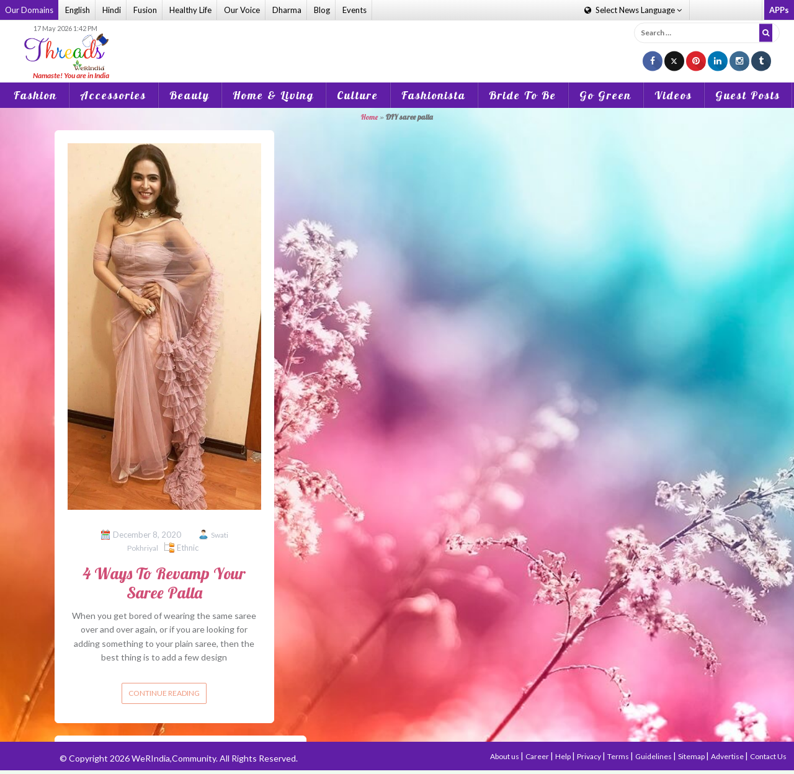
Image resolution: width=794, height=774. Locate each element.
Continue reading (164, 693)
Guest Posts (747, 95)
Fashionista (433, 95)
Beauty (189, 95)
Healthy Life (190, 10)
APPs (779, 10)
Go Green (605, 95)
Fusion (145, 10)
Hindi (111, 10)
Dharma (286, 10)
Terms (618, 756)
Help (563, 756)
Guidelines (654, 756)
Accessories (113, 95)
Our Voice (242, 10)
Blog (322, 10)
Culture (357, 95)
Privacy (589, 756)
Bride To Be (522, 95)
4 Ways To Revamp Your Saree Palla (164, 583)
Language (633, 10)
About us (505, 756)
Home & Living (273, 95)
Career (537, 756)
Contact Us (768, 756)
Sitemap (692, 756)
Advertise (728, 756)
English (77, 10)
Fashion (35, 95)
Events (354, 10)
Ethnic (187, 548)
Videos (673, 95)
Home (369, 117)
